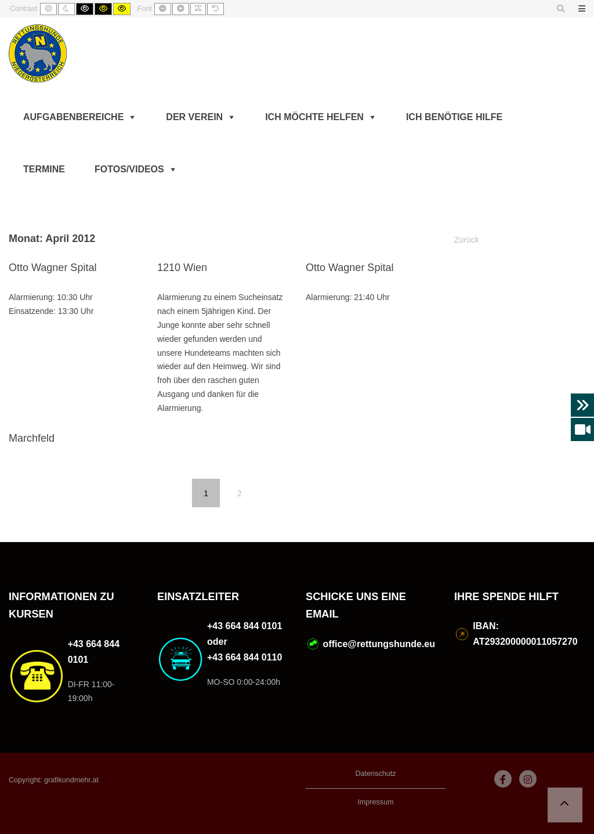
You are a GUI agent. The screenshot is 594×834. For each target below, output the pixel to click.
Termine (44, 169)
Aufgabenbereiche (73, 117)
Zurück (466, 239)
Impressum (375, 802)
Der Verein (194, 117)
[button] (565, 805)
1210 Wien (182, 267)
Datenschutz (375, 774)
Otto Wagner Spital (52, 267)
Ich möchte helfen (314, 117)
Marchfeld (32, 438)
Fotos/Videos (129, 169)
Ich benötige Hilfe (454, 117)
